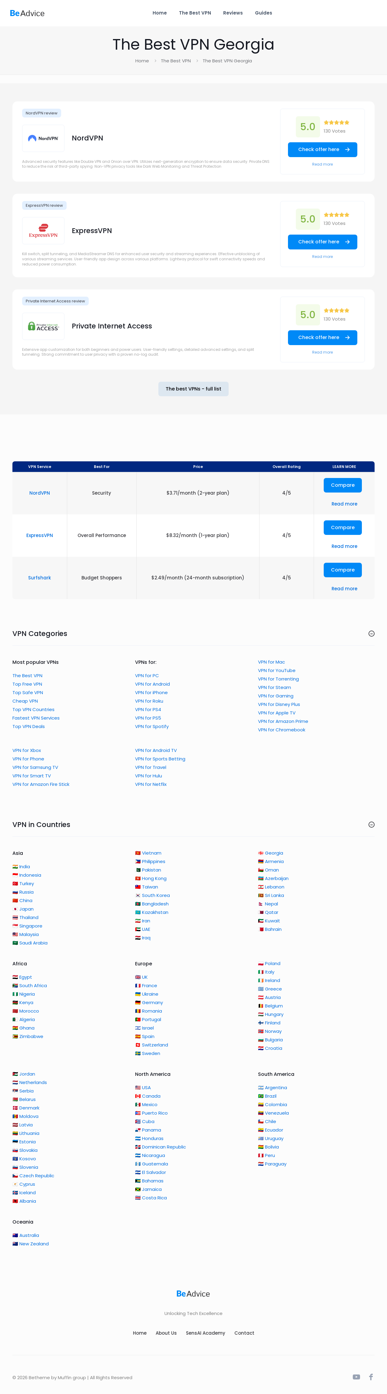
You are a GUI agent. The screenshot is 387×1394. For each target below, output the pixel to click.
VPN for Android (152, 684)
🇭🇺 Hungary (270, 1014)
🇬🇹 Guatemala (151, 1164)
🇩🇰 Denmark (25, 1108)
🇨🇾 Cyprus (23, 1184)
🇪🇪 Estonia (24, 1142)
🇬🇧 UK (141, 977)
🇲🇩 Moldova (25, 1116)
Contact (244, 1333)
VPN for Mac (271, 662)
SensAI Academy (205, 1333)
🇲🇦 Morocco (25, 1011)
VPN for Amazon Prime (283, 721)
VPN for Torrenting (278, 679)
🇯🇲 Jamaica (148, 1189)
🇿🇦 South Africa (29, 985)
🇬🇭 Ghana (23, 1028)
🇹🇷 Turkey (23, 883)
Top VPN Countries (33, 709)
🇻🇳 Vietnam (148, 853)
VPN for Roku (149, 701)
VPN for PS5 (148, 718)
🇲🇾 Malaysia (25, 934)
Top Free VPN (27, 684)
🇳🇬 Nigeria (23, 994)
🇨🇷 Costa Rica (151, 1198)
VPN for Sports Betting (160, 759)
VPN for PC (147, 675)
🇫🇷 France (146, 985)
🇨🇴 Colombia (272, 1104)
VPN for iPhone (151, 692)
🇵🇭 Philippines (150, 861)
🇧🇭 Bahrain (270, 929)
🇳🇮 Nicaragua (150, 1155)
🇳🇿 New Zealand (30, 1244)
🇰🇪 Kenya (22, 1002)
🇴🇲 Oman (268, 870)
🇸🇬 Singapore (27, 926)
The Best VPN (176, 61)
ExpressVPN (92, 231)
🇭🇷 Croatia (270, 1048)
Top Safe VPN (27, 692)
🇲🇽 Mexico (146, 1104)
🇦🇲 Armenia (271, 861)
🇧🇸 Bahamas (149, 1181)
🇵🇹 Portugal (148, 1019)
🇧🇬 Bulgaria (270, 1039)
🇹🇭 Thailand (25, 917)
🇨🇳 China (22, 900)
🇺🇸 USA (143, 1087)
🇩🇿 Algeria (23, 1019)
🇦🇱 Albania (24, 1201)
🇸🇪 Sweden (147, 1053)
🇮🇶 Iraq (142, 937)
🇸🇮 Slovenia (25, 1167)
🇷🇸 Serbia (23, 1091)
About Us (166, 1333)
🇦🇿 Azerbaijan (273, 878)
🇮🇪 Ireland (269, 980)
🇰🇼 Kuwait (269, 921)
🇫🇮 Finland (269, 1023)
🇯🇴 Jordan (23, 1074)
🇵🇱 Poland (269, 963)
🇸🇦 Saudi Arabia (30, 943)
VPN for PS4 (148, 709)
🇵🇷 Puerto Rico (151, 1113)
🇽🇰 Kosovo (24, 1158)
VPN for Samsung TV (35, 767)
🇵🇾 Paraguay (272, 1164)
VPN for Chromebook (281, 730)
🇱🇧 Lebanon (271, 887)
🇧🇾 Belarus (24, 1099)
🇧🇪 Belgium (270, 1006)
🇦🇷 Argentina (272, 1087)
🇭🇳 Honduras (149, 1138)
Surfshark (39, 578)
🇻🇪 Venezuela (273, 1113)
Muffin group (72, 1377)
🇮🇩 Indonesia (26, 875)
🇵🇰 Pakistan (148, 870)
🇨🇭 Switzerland (151, 1045)
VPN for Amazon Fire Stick (40, 784)
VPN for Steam (274, 687)
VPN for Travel (150, 767)
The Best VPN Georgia (227, 61)
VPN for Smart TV (31, 776)
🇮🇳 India (21, 866)
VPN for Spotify (152, 726)
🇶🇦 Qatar (268, 912)
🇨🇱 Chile (267, 1121)
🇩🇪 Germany (149, 1002)
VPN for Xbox (26, 750)
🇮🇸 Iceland (24, 1192)
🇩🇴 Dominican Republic (160, 1147)
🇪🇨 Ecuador (270, 1130)
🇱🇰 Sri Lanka (271, 895)
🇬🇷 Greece (270, 989)
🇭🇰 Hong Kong (151, 878)
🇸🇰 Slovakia (25, 1150)
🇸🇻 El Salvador (150, 1172)
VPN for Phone (28, 759)
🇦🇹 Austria (269, 997)
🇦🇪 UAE (142, 929)
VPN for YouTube (277, 670)
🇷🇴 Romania (148, 1011)
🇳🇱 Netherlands (29, 1082)
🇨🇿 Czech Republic (33, 1175)
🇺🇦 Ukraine (146, 994)
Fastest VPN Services (36, 718)
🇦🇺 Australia (25, 1235)
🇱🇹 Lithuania (25, 1133)
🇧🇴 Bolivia (268, 1147)
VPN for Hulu (148, 776)
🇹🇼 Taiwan (146, 887)
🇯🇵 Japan (23, 909)
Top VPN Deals (28, 726)
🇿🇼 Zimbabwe (27, 1036)
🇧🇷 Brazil (267, 1096)
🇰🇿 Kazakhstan (151, 912)
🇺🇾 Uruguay (270, 1138)
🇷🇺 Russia (23, 892)
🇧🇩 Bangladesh (152, 904)
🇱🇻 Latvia (22, 1125)
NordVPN (87, 138)
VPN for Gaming (275, 696)
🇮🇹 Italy (266, 972)
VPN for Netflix (151, 784)
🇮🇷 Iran (142, 921)
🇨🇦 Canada (147, 1096)
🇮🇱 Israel (144, 1028)
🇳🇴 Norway (270, 1031)
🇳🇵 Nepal (268, 904)
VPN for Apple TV (277, 713)
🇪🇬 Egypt (22, 977)
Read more (322, 164)
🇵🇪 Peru (266, 1155)
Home (142, 61)
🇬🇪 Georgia (270, 853)
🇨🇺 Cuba (144, 1121)
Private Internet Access (112, 326)
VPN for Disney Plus (279, 704)
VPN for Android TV (156, 750)
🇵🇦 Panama (148, 1130)
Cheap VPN (25, 701)
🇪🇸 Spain (144, 1036)
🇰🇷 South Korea (152, 895)
